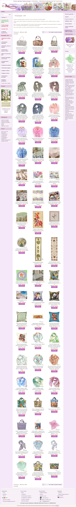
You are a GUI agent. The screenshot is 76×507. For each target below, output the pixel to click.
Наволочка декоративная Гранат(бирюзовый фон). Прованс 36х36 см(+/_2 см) (54, 324)
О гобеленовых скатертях (26, 495)
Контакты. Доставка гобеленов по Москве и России (5, 122)
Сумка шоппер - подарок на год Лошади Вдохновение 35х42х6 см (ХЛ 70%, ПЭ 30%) (38, 432)
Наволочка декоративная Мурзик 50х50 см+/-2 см (38, 303)
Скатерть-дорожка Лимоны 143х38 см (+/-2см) (38, 263)
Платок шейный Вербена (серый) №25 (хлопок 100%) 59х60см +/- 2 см (21, 453)
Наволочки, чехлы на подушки (6, 46)
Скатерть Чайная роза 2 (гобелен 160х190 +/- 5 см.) (21, 182)
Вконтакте (60, 497)
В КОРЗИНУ (21, 52)
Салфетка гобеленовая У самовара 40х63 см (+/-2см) (38, 230)
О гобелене (3, 133)
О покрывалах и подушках (26, 497)
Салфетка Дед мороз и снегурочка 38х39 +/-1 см (69, 94)
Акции (2, 132)
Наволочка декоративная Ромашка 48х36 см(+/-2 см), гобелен (54, 182)
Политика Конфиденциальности (9, 501)
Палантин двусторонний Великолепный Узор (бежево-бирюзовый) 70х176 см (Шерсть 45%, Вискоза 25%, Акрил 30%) (38, 95)
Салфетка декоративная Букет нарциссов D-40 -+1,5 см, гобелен (21, 249)
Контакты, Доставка (70, 14)
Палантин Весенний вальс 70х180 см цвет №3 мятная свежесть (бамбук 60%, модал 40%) (22, 368)
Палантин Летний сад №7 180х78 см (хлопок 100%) (38, 345)
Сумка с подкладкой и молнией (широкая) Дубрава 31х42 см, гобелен (38, 410)
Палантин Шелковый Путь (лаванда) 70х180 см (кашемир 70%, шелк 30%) (22, 139)
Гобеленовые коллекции (4, 76)
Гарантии (24, 1)
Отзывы (29, 1)
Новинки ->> (4, 17)
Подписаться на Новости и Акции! (68, 31)
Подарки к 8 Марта (5, 70)
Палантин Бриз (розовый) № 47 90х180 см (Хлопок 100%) (38, 139)
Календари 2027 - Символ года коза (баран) (5, 21)
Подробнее (53, 505)
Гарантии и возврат (5, 120)
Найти (10, 14)
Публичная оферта (25, 500)
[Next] (47, 32)
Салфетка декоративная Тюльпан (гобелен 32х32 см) (54, 223)
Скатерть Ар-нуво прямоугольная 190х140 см (38, 282)
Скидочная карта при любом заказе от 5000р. (70, 45)
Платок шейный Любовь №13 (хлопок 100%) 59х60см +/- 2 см (54, 452)
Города (2, 124)
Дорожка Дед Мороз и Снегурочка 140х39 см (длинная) (69, 98)
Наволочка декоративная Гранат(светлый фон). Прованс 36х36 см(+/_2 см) (22, 345)
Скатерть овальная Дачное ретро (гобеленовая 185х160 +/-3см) (54, 203)
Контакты (15, 1)
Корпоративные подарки (4, 62)
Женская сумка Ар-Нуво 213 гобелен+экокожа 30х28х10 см (54, 48)
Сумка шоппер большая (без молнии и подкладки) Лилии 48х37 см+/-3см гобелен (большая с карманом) (21, 411)
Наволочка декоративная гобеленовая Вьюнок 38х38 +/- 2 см (54, 283)
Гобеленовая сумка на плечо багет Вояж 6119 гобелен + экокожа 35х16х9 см (38, 49)
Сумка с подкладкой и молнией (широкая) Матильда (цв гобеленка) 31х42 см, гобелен (22, 432)
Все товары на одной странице (55, 32)
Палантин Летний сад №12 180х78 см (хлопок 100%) (38, 367)
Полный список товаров (5, 83)
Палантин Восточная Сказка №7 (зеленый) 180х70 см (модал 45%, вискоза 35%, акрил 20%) (21, 94)
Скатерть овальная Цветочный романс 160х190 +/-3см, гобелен (21, 203)
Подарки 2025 (4, 141)
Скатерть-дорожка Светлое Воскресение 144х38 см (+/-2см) (54, 263)
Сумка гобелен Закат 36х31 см (54, 409)
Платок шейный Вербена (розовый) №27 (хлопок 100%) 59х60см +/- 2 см (54, 432)
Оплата (4, 495)
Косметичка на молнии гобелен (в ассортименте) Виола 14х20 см (54, 473)
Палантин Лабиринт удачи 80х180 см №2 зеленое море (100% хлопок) (38, 389)
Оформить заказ (70, 21)
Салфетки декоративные (4, 32)
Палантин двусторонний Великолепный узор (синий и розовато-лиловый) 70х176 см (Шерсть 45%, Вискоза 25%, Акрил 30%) (38, 118)
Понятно (57, 505)
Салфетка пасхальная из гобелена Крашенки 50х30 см (69, 83)
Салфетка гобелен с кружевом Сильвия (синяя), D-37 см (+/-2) (22, 282)
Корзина (70, 16)
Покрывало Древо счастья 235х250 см (22, 300)
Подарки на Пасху (5, 73)
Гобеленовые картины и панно (4, 50)
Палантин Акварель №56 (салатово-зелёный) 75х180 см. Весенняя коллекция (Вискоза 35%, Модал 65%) (54, 346)
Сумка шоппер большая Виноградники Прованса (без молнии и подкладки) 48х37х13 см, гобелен (38, 474)
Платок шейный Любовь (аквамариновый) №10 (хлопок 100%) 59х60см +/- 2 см (22, 474)
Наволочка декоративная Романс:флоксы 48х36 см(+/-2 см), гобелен (38, 182)
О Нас (4, 492)
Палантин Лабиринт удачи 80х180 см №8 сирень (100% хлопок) (54, 389)
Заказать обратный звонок (69, 27)
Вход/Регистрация (43, 492)
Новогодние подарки (5, 67)
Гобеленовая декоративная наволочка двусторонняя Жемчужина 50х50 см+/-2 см (21, 324)
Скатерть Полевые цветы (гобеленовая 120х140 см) (54, 160)
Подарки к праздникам (3, 80)
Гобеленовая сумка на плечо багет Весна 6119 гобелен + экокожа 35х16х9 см (21, 49)
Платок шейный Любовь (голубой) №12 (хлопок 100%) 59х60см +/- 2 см (38, 453)
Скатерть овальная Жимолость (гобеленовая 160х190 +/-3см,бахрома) (22, 224)
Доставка (20, 1)
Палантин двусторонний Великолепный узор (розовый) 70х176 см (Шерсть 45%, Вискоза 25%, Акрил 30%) (54, 95)
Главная (3, 11)
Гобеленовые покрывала (4, 43)
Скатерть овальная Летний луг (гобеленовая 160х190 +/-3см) (38, 160)
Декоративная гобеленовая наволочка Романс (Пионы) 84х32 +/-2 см (38, 324)
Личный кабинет (70, 23)
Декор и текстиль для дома (6, 54)
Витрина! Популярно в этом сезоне (5, 58)
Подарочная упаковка (6, 65)
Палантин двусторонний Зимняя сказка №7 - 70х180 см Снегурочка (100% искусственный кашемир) (21, 161)
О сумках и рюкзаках (5, 139)
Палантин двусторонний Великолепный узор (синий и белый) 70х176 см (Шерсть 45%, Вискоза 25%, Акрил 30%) (21, 117)
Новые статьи (4, 131)
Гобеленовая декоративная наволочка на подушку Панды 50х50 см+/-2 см (54, 304)
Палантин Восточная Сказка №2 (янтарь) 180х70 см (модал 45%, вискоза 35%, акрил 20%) (54, 367)
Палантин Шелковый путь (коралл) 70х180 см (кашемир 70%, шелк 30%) (54, 116)
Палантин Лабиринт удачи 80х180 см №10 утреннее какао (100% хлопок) (22, 389)
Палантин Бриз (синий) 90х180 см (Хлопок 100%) (54, 139)
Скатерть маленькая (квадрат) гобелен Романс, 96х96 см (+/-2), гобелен (38, 203)
